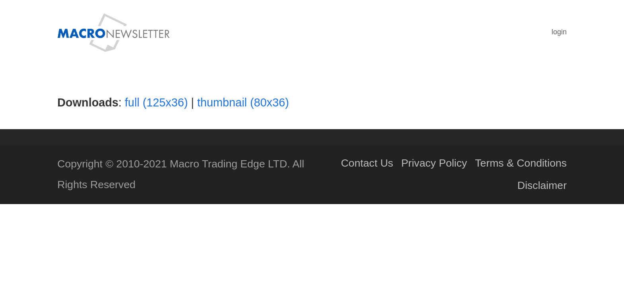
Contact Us (367, 163)
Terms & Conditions (521, 163)
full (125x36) (156, 102)
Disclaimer (542, 185)
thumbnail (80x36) (243, 102)
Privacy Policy (434, 163)
